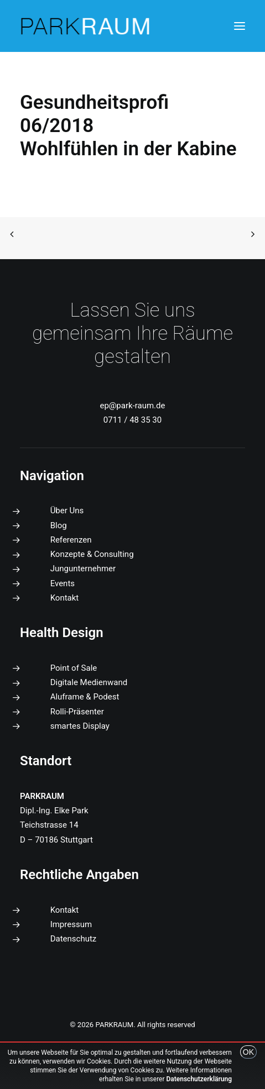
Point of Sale (73, 668)
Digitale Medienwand (89, 682)
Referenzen (71, 540)
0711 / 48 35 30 (132, 420)
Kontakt (64, 598)
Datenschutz (73, 939)
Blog (58, 525)
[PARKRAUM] (86, 26)
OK (248, 1052)
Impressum (71, 924)
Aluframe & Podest (84, 697)
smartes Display (80, 726)
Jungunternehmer (83, 569)
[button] (239, 26)
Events (62, 583)
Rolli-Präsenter (77, 712)
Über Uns (67, 510)
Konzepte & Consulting (92, 554)
